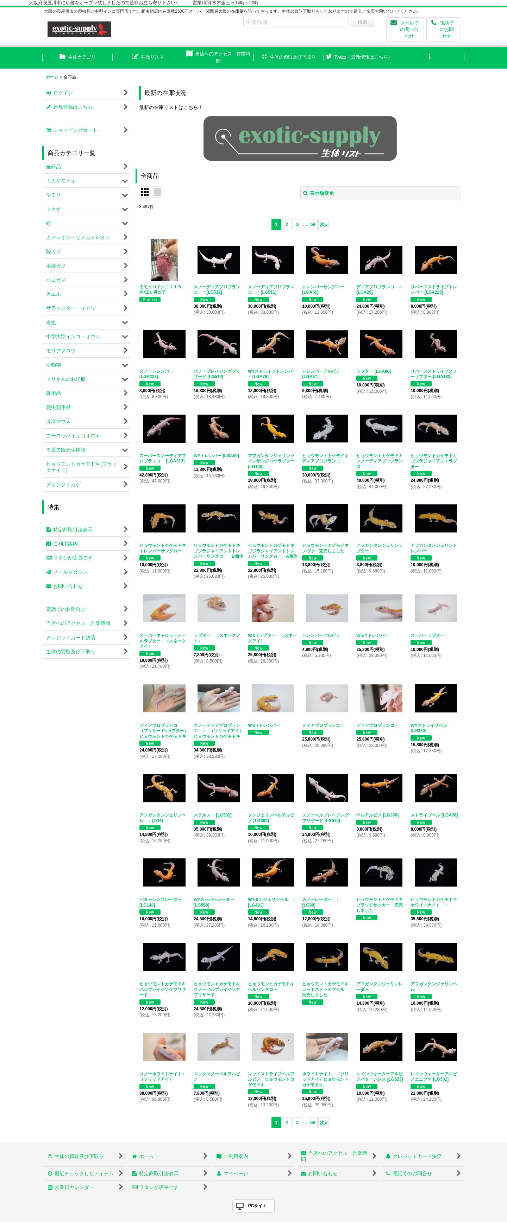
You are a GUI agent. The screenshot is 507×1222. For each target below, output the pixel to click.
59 (313, 224)
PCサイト (257, 1205)
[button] (429, 58)
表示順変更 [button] (318, 193)
